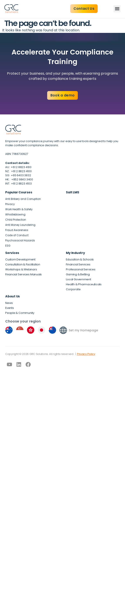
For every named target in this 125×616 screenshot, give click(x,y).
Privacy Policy (86, 354)
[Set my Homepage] (63, 330)
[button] (117, 8)
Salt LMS (72, 192)
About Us (12, 296)
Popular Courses (18, 192)
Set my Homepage (83, 330)
